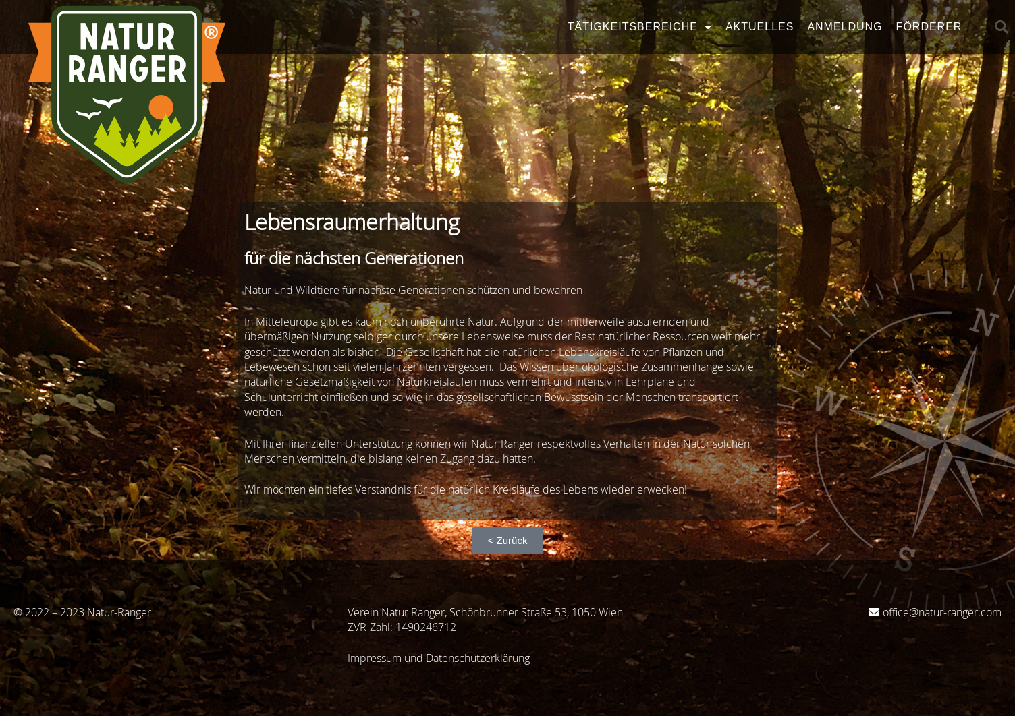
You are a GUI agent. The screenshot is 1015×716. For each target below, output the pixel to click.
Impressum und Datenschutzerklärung (439, 658)
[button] (1001, 26)
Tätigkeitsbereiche (640, 27)
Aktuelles (759, 26)
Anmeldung (844, 26)
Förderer (929, 26)
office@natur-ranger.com (942, 612)
